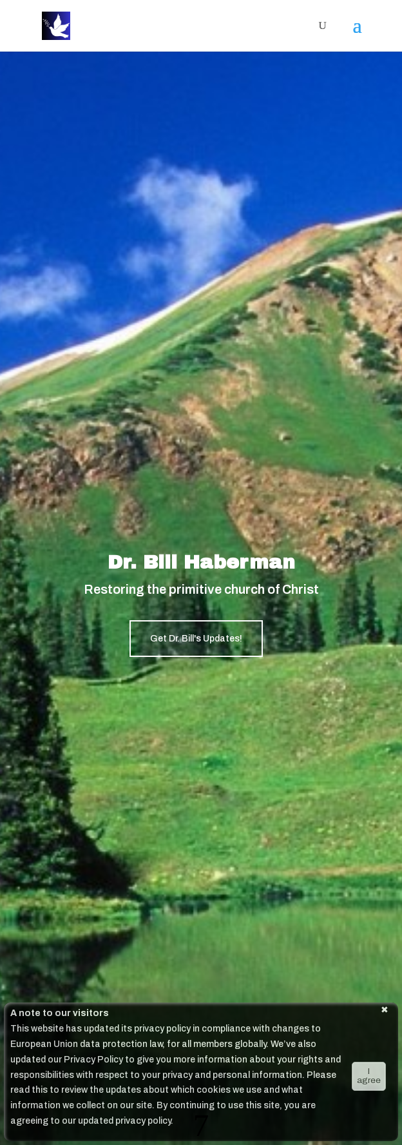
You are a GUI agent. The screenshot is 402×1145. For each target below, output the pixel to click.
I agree (369, 1075)
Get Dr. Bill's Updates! (196, 638)
